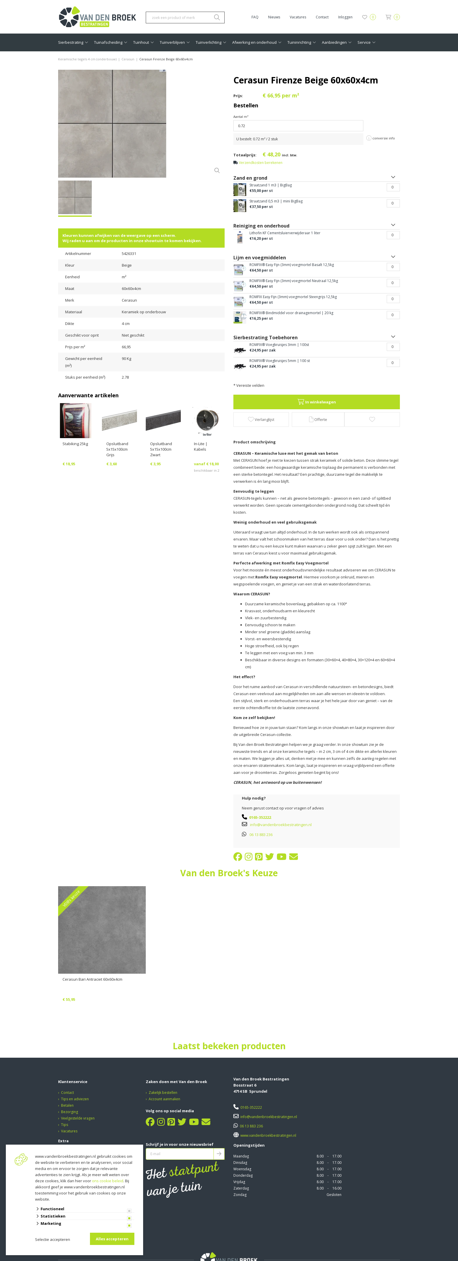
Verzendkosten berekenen (260, 162)
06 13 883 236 (261, 834)
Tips (64, 1124)
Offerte (318, 419)
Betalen (67, 1105)
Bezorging (69, 1111)
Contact (322, 17)
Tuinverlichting (208, 42)
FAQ (255, 17)
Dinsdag (240, 1162)
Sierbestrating (70, 42)
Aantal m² (240, 116)
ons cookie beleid (107, 1180)
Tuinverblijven (172, 42)
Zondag (240, 1194)
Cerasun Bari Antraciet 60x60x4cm (92, 979)
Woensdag (242, 1168)
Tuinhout (141, 42)
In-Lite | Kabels (200, 446)
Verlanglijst (261, 419)
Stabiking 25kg (75, 443)
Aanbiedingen (334, 42)
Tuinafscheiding (108, 42)
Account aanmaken (164, 1098)
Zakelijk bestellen (163, 1092)
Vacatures (298, 17)
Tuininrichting (299, 42)
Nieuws (274, 17)
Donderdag (243, 1175)
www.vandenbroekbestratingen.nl (268, 1135)
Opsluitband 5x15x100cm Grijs (117, 449)
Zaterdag (241, 1188)
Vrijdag (239, 1181)
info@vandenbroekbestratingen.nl (281, 824)
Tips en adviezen (75, 1098)
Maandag (241, 1156)
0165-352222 (260, 817)
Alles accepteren (112, 1238)
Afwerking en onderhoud (254, 42)
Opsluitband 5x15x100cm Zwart (161, 449)
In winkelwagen (317, 401)
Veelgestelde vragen (78, 1118)
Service (364, 42)
